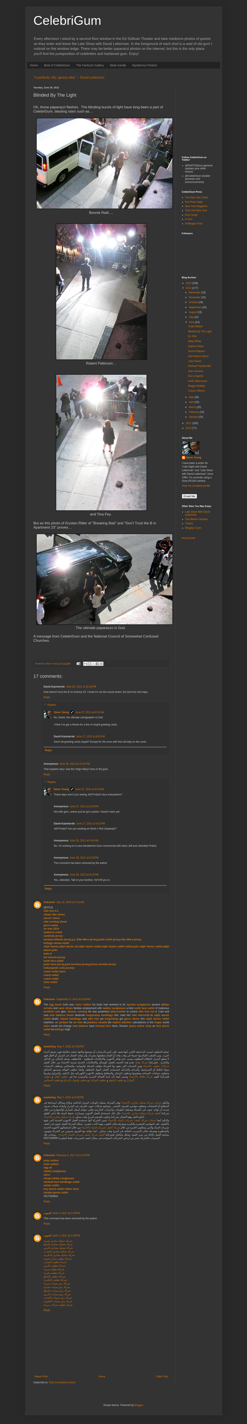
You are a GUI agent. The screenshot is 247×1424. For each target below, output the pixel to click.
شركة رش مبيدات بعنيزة (57, 1287)
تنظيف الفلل (60, 1076)
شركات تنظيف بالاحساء (156, 1066)
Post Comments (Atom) (62, 1382)
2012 (189, 288)
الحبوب (47, 1213)
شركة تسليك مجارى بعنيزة (58, 1240)
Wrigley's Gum (193, 527)
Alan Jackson (195, 371)
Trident (189, 523)
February (194, 412)
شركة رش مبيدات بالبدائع (57, 1290)
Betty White (194, 341)
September (195, 307)
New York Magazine (196, 206)
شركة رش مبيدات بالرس (57, 1294)
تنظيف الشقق (116, 1080)
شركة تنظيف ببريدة (54, 1269)
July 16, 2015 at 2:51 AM (70, 902)
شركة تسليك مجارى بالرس (58, 1247)
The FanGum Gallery (90, 65)
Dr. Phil (192, 336)
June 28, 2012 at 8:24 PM (84, 874)
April (191, 402)
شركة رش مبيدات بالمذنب (58, 1297)
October (193, 302)
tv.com (188, 219)
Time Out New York (196, 210)
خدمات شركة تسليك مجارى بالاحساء (141, 1102)
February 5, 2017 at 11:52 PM (73, 1155)
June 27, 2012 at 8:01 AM (89, 712)
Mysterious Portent (144, 65)
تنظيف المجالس (52, 1080)
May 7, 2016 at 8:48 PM (70, 1097)
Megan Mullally (196, 385)
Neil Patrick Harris (198, 356)
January (193, 416)
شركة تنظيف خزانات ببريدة (58, 1304)
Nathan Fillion (196, 346)
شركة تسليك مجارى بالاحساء (59, 1116)
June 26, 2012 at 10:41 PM (75, 763)
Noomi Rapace (196, 351)
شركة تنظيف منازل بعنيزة (57, 1258)
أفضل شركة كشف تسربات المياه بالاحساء (82, 1134)
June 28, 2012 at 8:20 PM (84, 857)
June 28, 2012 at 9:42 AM (84, 840)
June (192, 322)
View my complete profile (196, 485)
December (195, 292)
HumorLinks (188, 538)
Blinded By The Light (200, 331)
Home (34, 65)
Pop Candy (191, 214)
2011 (189, 423)
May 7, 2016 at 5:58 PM (70, 1046)
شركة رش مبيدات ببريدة (57, 1283)
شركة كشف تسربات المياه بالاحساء (100, 1127)
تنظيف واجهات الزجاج (75, 1080)
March (193, 407)
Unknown (49, 902)
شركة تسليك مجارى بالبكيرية (59, 1255)
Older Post (162, 1376)
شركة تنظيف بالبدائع (54, 1276)
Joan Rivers (194, 361)
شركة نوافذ (141, 1062)
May (191, 397)
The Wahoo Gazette (196, 519)
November (195, 297)
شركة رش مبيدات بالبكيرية (58, 1301)
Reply (47, 697)
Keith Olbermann (197, 381)
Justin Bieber (195, 326)
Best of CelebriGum (57, 65)
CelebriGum (67, 20)
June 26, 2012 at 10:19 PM (81, 686)
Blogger (138, 1405)
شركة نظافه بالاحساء (141, 1076)
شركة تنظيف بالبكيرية (55, 1279)
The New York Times (196, 197)
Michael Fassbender (199, 366)
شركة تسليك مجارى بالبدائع (58, 1244)
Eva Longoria (195, 375)
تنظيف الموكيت (97, 1080)
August (193, 312)
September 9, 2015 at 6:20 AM (73, 999)
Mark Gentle (118, 65)
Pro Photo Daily (194, 201)
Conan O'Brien (196, 390)
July (191, 317)
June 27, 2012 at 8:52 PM (90, 823)
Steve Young (61, 712)
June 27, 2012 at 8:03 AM (89, 789)
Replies (51, 704)
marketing (50, 1046)
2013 (189, 283)
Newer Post (41, 1376)
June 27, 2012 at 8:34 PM (84, 806)
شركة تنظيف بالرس (54, 1265)
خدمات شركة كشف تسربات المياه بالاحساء (132, 1120)
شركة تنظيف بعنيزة (54, 1272)
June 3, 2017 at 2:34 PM (66, 1235)
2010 (189, 428)
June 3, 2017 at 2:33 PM (66, 1213)
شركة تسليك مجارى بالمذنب (59, 1251)
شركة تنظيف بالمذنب (55, 1262)
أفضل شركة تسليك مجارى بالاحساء (140, 1113)
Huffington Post (193, 223)
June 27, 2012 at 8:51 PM (90, 736)
